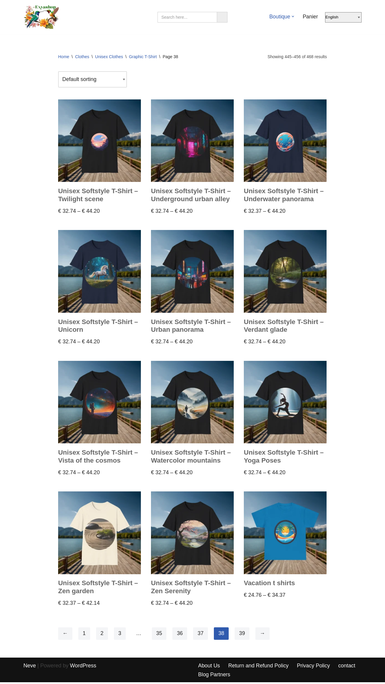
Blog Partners (214, 676)
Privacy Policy (314, 667)
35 (159, 635)
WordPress (83, 667)
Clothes (82, 56)
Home (63, 56)
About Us (209, 667)
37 (201, 635)
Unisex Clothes (109, 56)
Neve (29, 667)
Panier (310, 17)
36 (180, 635)
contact (347, 667)
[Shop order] (93, 80)
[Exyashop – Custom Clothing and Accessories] (41, 17)
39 (242, 635)
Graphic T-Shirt (143, 56)
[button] (293, 16)
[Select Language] (343, 17)
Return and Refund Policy (258, 667)
